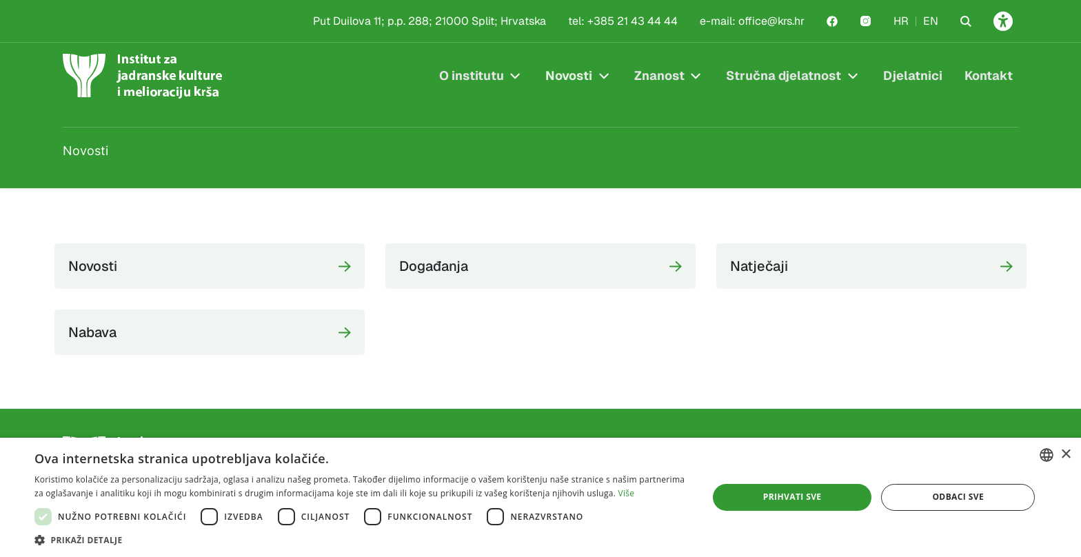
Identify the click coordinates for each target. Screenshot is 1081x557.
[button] (361, 540)
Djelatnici (912, 75)
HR (901, 21)
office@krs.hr (771, 21)
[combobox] (1046, 455)
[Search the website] (965, 21)
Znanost (659, 75)
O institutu (471, 75)
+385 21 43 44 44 (632, 21)
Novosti (568, 75)
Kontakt (988, 75)
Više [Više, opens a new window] (626, 493)
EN (930, 21)
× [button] (1065, 454)
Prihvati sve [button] (792, 497)
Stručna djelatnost (783, 75)
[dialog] (540, 497)
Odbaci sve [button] (958, 497)
